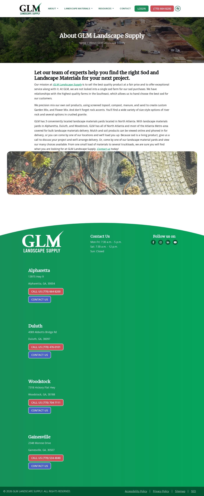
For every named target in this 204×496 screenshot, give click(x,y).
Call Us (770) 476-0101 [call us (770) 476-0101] (45, 347)
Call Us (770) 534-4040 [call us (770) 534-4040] (45, 458)
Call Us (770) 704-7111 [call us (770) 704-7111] (45, 402)
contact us (39, 299)
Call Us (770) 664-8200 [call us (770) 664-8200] (45, 291)
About (53, 8)
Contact (125, 8)
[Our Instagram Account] (160, 244)
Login (141, 8)
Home (82, 39)
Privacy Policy (191, 491)
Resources (106, 8)
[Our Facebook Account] (153, 244)
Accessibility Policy (165, 491)
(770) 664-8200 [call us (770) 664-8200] (162, 8)
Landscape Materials (78, 8)
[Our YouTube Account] (175, 244)
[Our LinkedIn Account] (168, 244)
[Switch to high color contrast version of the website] (177, 8)
